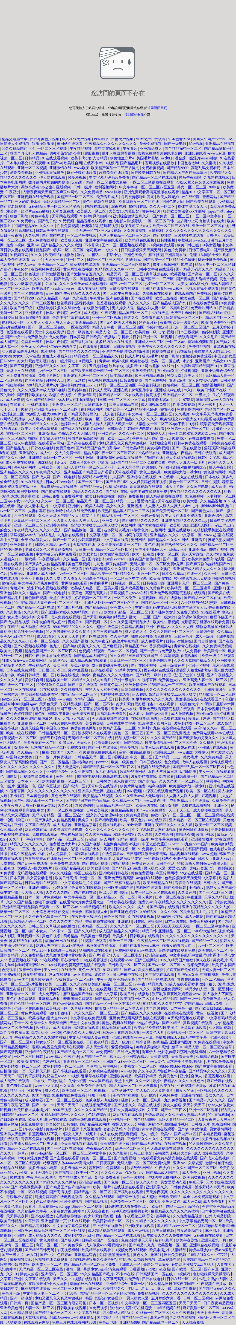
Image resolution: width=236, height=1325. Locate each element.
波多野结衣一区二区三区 (194, 723)
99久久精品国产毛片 (19, 148)
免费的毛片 (99, 583)
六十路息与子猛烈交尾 (199, 603)
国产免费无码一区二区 (171, 511)
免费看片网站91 (204, 308)
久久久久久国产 (59, 892)
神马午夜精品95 (23, 854)
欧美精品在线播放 (60, 255)
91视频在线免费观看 (154, 767)
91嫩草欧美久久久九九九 (153, 699)
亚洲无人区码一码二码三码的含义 (49, 347)
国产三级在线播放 (108, 632)
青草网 (91, 1066)
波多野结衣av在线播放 (114, 342)
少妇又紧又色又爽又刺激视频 (200, 182)
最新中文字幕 (106, 994)
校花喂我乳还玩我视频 (100, 226)
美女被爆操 (95, 723)
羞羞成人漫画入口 (57, 356)
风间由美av (102, 216)
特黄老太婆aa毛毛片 (164, 400)
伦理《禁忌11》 (19, 820)
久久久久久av (112, 1173)
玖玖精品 (101, 139)
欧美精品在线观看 (97, 1250)
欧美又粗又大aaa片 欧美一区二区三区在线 (155, 226)
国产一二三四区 (173, 1110)
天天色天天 (48, 704)
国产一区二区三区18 (216, 892)
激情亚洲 (21, 747)
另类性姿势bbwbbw (151, 549)
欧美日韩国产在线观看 (208, 685)
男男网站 (139, 540)
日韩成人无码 (100, 390)
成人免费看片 (152, 641)
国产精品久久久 (121, 279)
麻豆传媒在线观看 (82, 173)
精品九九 (156, 984)
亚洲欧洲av (23, 1231)
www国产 (21, 979)
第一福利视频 (221, 868)
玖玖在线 (117, 366)
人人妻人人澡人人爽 (182, 796)
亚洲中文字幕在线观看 (104, 240)
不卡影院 (92, 245)
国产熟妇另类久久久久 (180, 545)
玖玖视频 (14, 1322)
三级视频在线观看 (189, 235)
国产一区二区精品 (54, 762)
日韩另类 (122, 699)
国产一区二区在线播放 (66, 810)
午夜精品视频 (81, 148)
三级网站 (159, 530)
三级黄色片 (184, 636)
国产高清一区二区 (203, 274)
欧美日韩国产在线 (212, 390)
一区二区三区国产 (195, 327)
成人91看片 (46, 636)
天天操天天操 (32, 892)
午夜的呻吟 (36, 839)
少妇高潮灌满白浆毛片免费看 (30, 709)
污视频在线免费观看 (202, 289)
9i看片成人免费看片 (54, 854)
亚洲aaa (33, 245)
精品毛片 (18, 1090)
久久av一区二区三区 (58, 501)
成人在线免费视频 (77, 139)
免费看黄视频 (153, 168)
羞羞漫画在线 (186, 699)
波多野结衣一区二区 (41, 743)
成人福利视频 (114, 414)
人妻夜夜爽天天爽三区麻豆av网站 (51, 192)
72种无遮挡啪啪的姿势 (130, 1211)
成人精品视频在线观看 (165, 496)
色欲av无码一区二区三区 (22, 699)
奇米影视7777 (125, 781)
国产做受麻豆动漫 (68, 1003)
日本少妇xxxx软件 (61, 482)
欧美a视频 (120, 361)
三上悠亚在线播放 (21, 375)
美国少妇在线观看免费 (149, 491)
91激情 (206, 322)
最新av (222, 834)
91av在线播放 (32, 482)
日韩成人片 (130, 356)
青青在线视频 (188, 979)
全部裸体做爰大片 (36, 540)
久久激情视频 (135, 231)
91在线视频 (49, 689)
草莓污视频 (80, 665)
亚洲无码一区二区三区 (60, 1274)
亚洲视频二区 (13, 414)
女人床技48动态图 (203, 380)
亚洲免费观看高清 (119, 878)
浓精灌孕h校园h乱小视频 (168, 1124)
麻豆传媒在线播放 (101, 946)
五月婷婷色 (98, 366)
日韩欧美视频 (97, 810)
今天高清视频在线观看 (111, 718)
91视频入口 (87, 361)
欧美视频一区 (57, 1008)
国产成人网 (41, 477)
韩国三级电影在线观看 (146, 429)
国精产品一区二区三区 (75, 197)
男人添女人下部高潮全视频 (85, 578)
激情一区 (74, 1269)
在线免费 (69, 970)
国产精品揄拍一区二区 (183, 148)
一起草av (21, 1153)
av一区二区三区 (13, 511)
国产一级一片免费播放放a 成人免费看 (36, 337)
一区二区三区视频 (52, 148)
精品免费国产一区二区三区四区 (51, 651)
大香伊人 (214, 235)
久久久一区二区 (162, 206)
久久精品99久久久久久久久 (154, 1221)
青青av (105, 361)
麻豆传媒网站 (167, 873)
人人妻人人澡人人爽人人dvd (49, 322)
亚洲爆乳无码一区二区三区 (85, 375)
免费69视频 (16, 245)
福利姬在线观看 (86, 854)
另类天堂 (174, 375)
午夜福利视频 (149, 385)
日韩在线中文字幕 (121, 723)
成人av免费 (192, 1202)
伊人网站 (108, 839)
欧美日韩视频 (163, 1231)
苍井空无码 (141, 438)
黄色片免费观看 (34, 1013)
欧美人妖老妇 (168, 197)
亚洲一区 (221, 805)
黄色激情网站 (215, 472)
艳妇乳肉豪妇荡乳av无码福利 (182, 1052)
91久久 (37, 255)
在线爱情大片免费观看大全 (82, 902)
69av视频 (196, 144)
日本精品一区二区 (93, 926)
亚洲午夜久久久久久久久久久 (162, 347)
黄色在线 (151, 545)
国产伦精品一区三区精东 (30, 1003)
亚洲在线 (121, 390)
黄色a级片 (54, 1129)
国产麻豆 (212, 1269)
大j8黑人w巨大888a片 (44, 414)
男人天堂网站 (69, 767)
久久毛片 (182, 414)
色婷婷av (68, 424)
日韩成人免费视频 (15, 144)
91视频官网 (19, 255)
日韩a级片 (211, 883)
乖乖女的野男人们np (49, 622)
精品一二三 (125, 501)
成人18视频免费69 (156, 404)
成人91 (142, 907)
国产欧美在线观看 (201, 202)
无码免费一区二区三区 (129, 1202)
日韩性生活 (166, 863)
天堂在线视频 (169, 501)
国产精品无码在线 (127, 868)
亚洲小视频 (212, 1173)
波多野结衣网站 (133, 772)
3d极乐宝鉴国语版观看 (121, 1032)
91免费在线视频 (207, 1042)
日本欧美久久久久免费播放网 (167, 1235)
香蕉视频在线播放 (160, 163)
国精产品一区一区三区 (160, 603)
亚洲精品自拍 (49, 999)
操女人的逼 (185, 1090)
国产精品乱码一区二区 (161, 1322)
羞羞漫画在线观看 (111, 303)
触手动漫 (225, 1163)
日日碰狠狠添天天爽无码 (141, 250)
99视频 (154, 1202)
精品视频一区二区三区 (120, 516)
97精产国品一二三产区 (156, 279)
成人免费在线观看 (43, 240)
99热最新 (184, 351)
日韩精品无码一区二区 (57, 733)
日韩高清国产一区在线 (100, 1240)
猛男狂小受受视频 (29, 632)
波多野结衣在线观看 (95, 733)
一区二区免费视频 (82, 235)
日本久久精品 (173, 574)
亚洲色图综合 (221, 1037)
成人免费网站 (49, 994)
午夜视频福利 (49, 559)
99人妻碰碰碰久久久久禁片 (107, 569)
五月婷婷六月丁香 (166, 1298)
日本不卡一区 (28, 781)
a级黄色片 (140, 530)
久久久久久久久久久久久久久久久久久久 (199, 231)
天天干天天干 (190, 1303)
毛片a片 (61, 462)
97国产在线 (154, 458)
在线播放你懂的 (96, 308)
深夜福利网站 (25, 467)
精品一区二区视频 (87, 1206)
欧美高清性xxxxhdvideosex (54, 289)
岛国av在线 (159, 1317)
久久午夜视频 (82, 772)
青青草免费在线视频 (38, 1139)
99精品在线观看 (13, 1168)
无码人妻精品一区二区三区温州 (125, 235)
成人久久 (52, 1090)
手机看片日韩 (129, 337)
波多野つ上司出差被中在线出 (201, 221)
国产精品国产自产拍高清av (185, 173)
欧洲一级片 (140, 839)
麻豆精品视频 (122, 810)
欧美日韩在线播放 (100, 496)
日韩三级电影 (200, 250)
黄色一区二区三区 (184, 482)
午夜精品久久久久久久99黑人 (38, 530)
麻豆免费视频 (32, 1124)
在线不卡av (93, 163)
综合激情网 (170, 805)
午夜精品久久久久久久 (82, 293)
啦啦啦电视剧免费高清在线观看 (103, 776)
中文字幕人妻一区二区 (105, 535)
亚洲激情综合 (136, 685)
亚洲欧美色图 (11, 1308)
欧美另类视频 (194, 1177)
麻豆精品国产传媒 (78, 994)
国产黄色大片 (202, 511)
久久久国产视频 (75, 641)
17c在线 (50, 284)
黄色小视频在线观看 (100, 202)
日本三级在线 (150, 762)
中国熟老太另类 (19, 757)
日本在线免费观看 (204, 303)
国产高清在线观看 (82, 443)
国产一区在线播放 (29, 293)
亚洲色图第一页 (54, 1221)
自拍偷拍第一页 (13, 1071)
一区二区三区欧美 (68, 1288)
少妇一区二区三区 (160, 284)
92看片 (31, 1206)
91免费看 (8, 873)
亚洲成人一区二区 (149, 342)
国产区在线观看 (95, 636)
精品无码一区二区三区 (125, 274)
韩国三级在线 (85, 873)
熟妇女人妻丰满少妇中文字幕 (41, 506)
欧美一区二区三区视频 (214, 825)
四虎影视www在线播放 (58, 487)
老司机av (94, 250)
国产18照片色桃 (70, 607)
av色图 (76, 313)
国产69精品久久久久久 (40, 424)
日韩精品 (32, 158)
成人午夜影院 (25, 443)
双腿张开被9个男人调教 (133, 834)
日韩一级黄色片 (172, 665)
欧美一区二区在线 (165, 361)
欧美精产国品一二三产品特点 (115, 168)
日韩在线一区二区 (182, 1279)
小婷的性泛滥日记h (162, 327)
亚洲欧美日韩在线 (114, 873)
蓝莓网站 (96, 1168)
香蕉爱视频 (129, 747)
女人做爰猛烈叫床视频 (20, 351)
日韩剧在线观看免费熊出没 (127, 1206)
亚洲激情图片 (21, 545)
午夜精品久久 (39, 665)
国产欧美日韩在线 (146, 173)
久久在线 (80, 298)
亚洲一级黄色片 (80, 332)
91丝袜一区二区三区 (153, 1313)
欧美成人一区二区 (92, 211)
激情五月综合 (142, 390)
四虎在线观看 (25, 516)
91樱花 (81, 989)
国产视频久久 (125, 1105)
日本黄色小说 (181, 1008)
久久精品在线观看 (68, 569)
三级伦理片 (57, 1081)
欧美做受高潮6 (31, 1187)
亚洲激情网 (105, 458)
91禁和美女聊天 (128, 670)
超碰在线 (149, 467)
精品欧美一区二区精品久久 (96, 356)
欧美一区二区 (87, 1173)
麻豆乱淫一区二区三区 (32, 520)
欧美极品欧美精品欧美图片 (156, 1028)
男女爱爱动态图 (39, 878)
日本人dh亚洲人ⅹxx (214, 859)
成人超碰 (92, 313)
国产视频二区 (96, 622)
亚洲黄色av (107, 433)
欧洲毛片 (43, 1028)
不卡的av (196, 888)
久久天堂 (53, 578)
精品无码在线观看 (117, 1028)
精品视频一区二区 (130, 738)
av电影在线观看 (149, 878)
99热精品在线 (149, 453)
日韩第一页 (84, 549)
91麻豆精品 (112, 970)
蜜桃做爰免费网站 (168, 989)
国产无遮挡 (76, 380)
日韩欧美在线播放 (101, 337)
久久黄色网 (120, 636)
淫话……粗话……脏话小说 (99, 255)
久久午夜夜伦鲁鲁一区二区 (120, 545)
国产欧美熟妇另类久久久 (199, 738)
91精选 (26, 409)
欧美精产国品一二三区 (118, 728)
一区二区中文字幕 (207, 216)
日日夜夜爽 (105, 1163)
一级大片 (203, 395)
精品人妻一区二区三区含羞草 (208, 1047)
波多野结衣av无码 (93, 477)
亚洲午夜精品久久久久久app (184, 520)
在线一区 (194, 574)
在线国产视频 (196, 849)
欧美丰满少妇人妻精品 (89, 158)
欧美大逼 (190, 501)
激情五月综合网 (52, 738)
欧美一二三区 (118, 438)
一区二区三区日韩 (159, 221)
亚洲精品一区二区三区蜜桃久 (126, 264)
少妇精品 (225, 202)
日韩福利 (156, 231)
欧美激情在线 (160, 578)
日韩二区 (36, 926)
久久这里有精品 (98, 834)
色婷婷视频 (51, 1061)
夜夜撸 (165, 322)
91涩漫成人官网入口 (155, 723)
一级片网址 (66, 361)
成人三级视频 (138, 1231)
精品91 (187, 192)
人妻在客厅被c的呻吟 (46, 511)
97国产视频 (120, 863)
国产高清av (147, 781)
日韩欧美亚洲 (59, 714)
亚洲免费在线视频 (92, 1086)
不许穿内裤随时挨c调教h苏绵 (126, 351)
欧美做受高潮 (98, 868)
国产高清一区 (74, 786)
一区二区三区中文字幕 (127, 400)
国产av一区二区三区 (126, 284)
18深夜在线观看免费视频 (163, 791)
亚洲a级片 (177, 380)
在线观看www (122, 960)
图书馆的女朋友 (222, 902)
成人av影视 (15, 400)
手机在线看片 (38, 404)
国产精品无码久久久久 (195, 269)
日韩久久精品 (46, 545)
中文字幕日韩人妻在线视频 (154, 830)
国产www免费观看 (151, 810)
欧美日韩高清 (66, 878)
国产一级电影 (175, 144)
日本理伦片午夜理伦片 (185, 1061)
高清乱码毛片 (96, 593)
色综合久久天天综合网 (77, 433)
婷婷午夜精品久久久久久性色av (108, 675)
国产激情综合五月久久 (86, 274)
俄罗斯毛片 (135, 1173)
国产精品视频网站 (95, 1124)
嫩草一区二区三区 (15, 912)
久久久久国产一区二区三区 (172, 632)
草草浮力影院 (185, 1288)
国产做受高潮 (157, 714)
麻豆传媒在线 (36, 830)
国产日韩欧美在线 (32, 395)
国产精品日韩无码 (40, 1250)
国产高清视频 (11, 1052)
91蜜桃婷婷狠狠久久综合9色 (58, 308)
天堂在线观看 (126, 472)
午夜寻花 (109, 313)
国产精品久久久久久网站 (79, 351)
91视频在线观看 (96, 206)
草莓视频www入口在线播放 (33, 535)
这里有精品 (34, 380)
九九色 (98, 564)
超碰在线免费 (107, 627)
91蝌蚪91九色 (149, 728)
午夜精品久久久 (49, 472)
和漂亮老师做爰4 (108, 743)
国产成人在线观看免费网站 (83, 429)
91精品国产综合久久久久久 (63, 1115)
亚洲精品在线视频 (220, 144)
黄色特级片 (151, 211)
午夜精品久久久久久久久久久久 (111, 144)
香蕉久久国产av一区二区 (213, 139)
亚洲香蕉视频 (57, 525)
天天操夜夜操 (83, 714)
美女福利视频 (158, 448)
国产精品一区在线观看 (156, 979)
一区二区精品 (213, 979)
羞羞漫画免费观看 (197, 356)
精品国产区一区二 (133, 313)
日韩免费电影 (181, 1187)
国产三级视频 (21, 366)
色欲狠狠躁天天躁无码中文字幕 (191, 878)
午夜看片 (130, 148)
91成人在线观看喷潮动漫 (186, 984)
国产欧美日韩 (175, 888)
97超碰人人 (156, 433)
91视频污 (110, 163)
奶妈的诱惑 (113, 1129)
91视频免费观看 (162, 245)
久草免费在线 (223, 801)
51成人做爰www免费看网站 (24, 660)
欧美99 (5, 356)
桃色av (226, 612)
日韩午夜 (32, 656)
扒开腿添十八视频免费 (160, 1095)
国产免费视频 (156, 380)
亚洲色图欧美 (160, 660)
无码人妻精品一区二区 (62, 202)
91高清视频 (169, 656)
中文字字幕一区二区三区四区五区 (147, 187)
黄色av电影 (40, 216)
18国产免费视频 (130, 496)
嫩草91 (106, 347)
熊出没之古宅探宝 (114, 892)
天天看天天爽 (68, 636)
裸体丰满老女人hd (193, 206)
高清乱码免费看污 (206, 168)
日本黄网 (77, 337)
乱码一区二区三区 (130, 1148)
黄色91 (40, 714)
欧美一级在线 (143, 554)
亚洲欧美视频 (132, 588)
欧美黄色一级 (146, 332)
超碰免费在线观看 (114, 173)
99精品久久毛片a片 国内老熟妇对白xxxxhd (62, 385)
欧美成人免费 (71, 240)
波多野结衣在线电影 (66, 830)
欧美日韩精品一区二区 (36, 675)
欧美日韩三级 (188, 245)
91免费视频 (195, 496)
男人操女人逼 (123, 308)
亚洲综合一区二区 (21, 994)
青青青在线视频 (187, 646)
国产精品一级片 (149, 675)
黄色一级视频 (89, 970)
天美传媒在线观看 (221, 1182)
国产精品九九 (17, 448)
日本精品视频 (121, 375)
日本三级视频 (188, 332)
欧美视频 (178, 274)
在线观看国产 (186, 337)
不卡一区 (21, 1023)
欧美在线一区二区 (195, 298)
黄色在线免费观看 (21, 999)
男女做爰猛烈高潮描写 (40, 694)
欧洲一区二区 (91, 878)
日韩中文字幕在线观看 (155, 269)
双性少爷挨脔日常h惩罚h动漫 (172, 772)
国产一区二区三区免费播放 (168, 733)
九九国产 (117, 477)
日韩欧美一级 (49, 467)
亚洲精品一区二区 (53, 264)
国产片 (94, 955)
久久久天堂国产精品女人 (59, 516)
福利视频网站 (106, 187)
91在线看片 (210, 612)
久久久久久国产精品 (66, 921)
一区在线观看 (79, 327)
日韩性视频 (166, 240)
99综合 (215, 187)
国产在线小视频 (144, 665)
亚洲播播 (135, 506)
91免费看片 (26, 221)
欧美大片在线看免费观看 (181, 516)
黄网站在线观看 (70, 144)
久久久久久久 (139, 303)
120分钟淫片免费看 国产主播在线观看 (67, 685)
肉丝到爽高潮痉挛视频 (121, 844)
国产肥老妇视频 (13, 206)
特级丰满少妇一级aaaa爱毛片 (212, 1250)
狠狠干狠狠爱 (46, 902)
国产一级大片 (164, 617)
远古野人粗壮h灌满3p (76, 400)
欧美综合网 (73, 163)
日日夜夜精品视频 (219, 1303)
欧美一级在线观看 (21, 733)
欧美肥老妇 (178, 525)
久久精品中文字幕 (32, 1211)
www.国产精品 (101, 1081)
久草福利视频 (116, 487)
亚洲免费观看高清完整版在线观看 (152, 192)
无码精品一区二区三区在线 (90, 738)
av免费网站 (105, 1052)
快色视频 (32, 274)
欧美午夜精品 (57, 849)
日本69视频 (132, 791)
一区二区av (176, 342)
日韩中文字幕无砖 (221, 1032)
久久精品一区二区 (127, 801)
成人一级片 (204, 636)
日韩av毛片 (177, 549)
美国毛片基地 (147, 158)
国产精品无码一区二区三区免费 (90, 1264)
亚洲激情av (47, 433)
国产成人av (161, 438)
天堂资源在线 (63, 211)
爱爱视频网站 (122, 1047)
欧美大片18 (193, 375)
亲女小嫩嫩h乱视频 (26, 284)
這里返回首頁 (157, 108)
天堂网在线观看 (65, 216)
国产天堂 (90, 617)
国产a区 (106, 322)
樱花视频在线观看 (159, 670)
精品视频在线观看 (92, 221)
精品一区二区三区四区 (118, 385)
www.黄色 (152, 801)
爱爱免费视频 (150, 144)
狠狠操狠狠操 (43, 144)
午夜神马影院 (71, 834)
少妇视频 (167, 332)
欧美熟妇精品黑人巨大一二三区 (124, 511)
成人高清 (219, 487)
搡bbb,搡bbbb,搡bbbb (176, 1066)
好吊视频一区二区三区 (182, 385)
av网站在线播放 (13, 419)
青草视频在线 (157, 274)
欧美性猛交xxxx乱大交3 (180, 419)
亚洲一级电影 (125, 680)
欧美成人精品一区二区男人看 (95, 588)
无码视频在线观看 (32, 873)
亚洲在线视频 (117, 298)
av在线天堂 (160, 313)
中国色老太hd (179, 139)
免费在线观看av (112, 825)
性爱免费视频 (68, 226)
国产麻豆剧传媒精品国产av (208, 564)
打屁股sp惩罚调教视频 (137, 1260)
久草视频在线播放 (61, 926)
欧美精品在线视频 (140, 240)
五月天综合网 (128, 467)
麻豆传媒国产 (116, 564)
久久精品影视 (21, 1313)
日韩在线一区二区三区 (185, 318)
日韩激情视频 (53, 274)
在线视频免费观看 (46, 269)
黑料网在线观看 (107, 148)
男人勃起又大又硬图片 (155, 1090)
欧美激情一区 (215, 651)
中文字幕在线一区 (79, 897)
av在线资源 (191, 197)
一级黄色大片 (188, 704)
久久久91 (65, 805)
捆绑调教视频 (224, 578)
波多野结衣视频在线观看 (48, 588)
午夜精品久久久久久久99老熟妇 (40, 1037)
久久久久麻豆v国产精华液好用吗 (33, 718)
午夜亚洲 (13, 192)
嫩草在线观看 (96, 1076)
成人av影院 (194, 917)
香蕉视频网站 (160, 646)
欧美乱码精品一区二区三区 (126, 612)
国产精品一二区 (205, 941)
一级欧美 (29, 559)
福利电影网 (158, 786)
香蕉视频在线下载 (43, 1134)
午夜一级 (104, 979)
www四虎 (65, 699)
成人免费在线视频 (180, 458)
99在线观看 (165, 704)
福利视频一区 (13, 322)
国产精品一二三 (168, 757)
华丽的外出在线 (170, 917)
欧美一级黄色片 (186, 322)
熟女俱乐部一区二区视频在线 (60, 1042)
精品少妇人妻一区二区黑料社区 (162, 308)
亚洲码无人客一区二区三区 (205, 680)
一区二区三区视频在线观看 (152, 182)
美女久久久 (116, 506)
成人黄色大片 (136, 632)
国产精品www (91, 487)
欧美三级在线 (166, 298)
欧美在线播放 (68, 675)
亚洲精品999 (130, 1322)
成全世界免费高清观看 (202, 1197)
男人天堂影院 (192, 554)
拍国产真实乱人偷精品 (29, 153)
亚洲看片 (203, 361)
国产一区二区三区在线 (47, 327)
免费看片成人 (107, 197)
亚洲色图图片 (39, 888)
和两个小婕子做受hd (179, 859)
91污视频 (67, 221)
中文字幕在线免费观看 (88, 1018)
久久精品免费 (11, 830)
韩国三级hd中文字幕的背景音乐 (83, 709)
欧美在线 (167, 1086)
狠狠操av (17, 574)
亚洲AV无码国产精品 (17, 636)
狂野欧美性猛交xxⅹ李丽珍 (184, 211)
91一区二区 (75, 260)
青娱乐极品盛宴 (129, 859)
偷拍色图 (167, 409)
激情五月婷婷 (199, 718)
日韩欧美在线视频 (72, 1308)
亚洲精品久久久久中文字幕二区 (61, 366)
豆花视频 (209, 796)
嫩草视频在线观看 (85, 264)
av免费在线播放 (38, 569)
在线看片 (18, 404)
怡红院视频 (16, 385)
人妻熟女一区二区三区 (139, 1066)
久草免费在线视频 (68, 419)
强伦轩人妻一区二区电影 (122, 955)
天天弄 (77, 912)
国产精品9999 (177, 168)
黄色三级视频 (79, 564)
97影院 (188, 400)
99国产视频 (219, 549)
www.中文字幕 (46, 1086)
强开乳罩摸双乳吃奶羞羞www (193, 433)
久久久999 (169, 912)
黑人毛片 (145, 897)
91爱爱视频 (77, 177)
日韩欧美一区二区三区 (127, 965)
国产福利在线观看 (165, 907)
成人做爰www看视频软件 (106, 1245)
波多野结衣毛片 (117, 530)
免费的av (145, 902)
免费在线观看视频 (196, 805)
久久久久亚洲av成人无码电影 (83, 284)
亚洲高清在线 (176, 255)
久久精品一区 (74, 559)
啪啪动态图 (185, 834)
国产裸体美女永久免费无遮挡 (175, 612)
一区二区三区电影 (79, 859)
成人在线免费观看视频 (119, 1134)
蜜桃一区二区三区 (21, 433)
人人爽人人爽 (39, 419)
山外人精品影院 (165, 999)
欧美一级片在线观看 (218, 656)
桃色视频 (117, 1139)
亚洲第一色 (27, 786)
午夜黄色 (97, 298)
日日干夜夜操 (11, 235)
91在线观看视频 (55, 158)
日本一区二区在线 (45, 641)
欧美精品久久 (221, 173)
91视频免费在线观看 (100, 752)
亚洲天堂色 (171, 1202)
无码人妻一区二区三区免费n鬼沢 (157, 564)
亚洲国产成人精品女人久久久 (197, 569)
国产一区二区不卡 (99, 704)
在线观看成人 (11, 569)
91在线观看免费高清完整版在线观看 (76, 965)
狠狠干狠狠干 (30, 970)
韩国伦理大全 (96, 912)
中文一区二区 (168, 554)
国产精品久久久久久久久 (138, 419)
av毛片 (37, 260)
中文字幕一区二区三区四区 (150, 414)
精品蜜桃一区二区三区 (45, 801)
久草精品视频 (207, 1057)
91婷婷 (85, 216)
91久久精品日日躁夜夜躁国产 (134, 656)
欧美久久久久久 (122, 907)
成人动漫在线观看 (36, 627)
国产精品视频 (96, 1202)
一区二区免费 (125, 598)
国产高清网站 (11, 883)
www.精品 (54, 1057)
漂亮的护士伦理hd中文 (105, 815)
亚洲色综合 (214, 516)
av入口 (189, 390)
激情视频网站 (213, 385)
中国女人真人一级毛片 (187, 462)
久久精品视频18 (213, 501)
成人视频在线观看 (208, 810)
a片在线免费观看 (220, 1061)
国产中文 (48, 1255)
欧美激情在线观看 (115, 554)
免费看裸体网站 (190, 409)
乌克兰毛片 (91, 516)
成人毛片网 (175, 487)
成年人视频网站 (166, 264)
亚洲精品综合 (86, 322)
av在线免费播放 (202, 438)
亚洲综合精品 (137, 1057)
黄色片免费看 (175, 250)
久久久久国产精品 (162, 738)
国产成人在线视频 (215, 1158)
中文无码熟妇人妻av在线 (89, 1037)
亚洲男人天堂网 (91, 791)
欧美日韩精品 (145, 1076)
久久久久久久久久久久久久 (107, 830)
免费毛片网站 (49, 375)
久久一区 (212, 574)
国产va (56, 163)
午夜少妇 (163, 1168)
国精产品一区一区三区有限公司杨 (113, 1003)
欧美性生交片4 (122, 158)
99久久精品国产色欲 (53, 298)
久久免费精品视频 (217, 646)
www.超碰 (54, 293)
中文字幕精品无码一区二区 (201, 1221)
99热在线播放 (148, 1023)
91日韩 (101, 400)
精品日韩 (149, 931)
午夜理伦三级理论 (86, 917)
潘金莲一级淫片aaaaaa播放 (197, 158)
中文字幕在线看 (116, 540)
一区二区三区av (65, 907)
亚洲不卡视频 (32, 578)
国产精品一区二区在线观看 (154, 177)
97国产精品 (193, 1003)
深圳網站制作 (134, 115)
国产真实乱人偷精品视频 (197, 279)
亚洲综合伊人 (191, 1076)
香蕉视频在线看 (217, 1076)
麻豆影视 (155, 255)
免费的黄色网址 (84, 728)
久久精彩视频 (71, 689)
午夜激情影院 (85, 395)
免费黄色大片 (169, 680)
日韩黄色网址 (111, 685)
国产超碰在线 (53, 235)
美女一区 (206, 772)
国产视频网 (162, 235)
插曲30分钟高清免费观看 (152, 636)
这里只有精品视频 (150, 375)
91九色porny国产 (195, 844)
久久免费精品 (91, 192)
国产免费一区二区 (119, 1182)
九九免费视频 (175, 1100)
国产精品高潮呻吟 (36, 1226)
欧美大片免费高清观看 (40, 429)
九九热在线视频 (217, 177)
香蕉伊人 (149, 1052)
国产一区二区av (201, 429)
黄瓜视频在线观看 (103, 380)
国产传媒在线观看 (56, 491)
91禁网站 (128, 525)
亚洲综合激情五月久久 (131, 216)
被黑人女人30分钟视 (102, 689)
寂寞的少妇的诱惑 (15, 1264)
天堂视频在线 (84, 545)
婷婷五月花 (148, 322)
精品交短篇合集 (15, 139)
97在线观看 (49, 960)
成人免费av (191, 1173)
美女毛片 (61, 665)
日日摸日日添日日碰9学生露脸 (25, 318)
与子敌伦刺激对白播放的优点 (182, 467)
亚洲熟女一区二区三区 (82, 1061)
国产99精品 (134, 743)
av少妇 (167, 158)
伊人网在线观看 (52, 177)
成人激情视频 (182, 714)
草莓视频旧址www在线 (129, 593)
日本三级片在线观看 (158, 747)
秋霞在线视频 (60, 395)
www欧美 (82, 168)
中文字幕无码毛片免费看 (109, 177)
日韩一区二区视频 (198, 1298)
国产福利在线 (82, 342)
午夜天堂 (196, 1182)
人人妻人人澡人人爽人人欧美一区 (106, 424)
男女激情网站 (221, 1129)
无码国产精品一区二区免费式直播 (99, 182)
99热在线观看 (191, 873)
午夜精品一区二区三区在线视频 (163, 941)
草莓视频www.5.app (193, 240)
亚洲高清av (197, 549)
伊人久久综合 (60, 873)
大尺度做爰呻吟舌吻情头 (66, 955)
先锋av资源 (150, 516)
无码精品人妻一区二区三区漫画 (54, 206)
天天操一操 (54, 260)
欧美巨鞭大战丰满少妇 (183, 472)
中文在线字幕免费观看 (72, 1226)
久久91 (12, 1274)
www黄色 (157, 1061)
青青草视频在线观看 (147, 487)
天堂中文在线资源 (50, 332)
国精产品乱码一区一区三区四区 (109, 767)
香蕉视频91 (148, 598)
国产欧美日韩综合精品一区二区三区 (100, 371)
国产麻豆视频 (49, 786)
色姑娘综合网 (160, 443)
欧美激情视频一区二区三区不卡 (171, 743)
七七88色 (70, 1293)
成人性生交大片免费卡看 (61, 453)
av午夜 (140, 984)
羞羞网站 (210, 197)
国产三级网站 (146, 960)
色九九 (55, 646)
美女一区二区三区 (192, 187)
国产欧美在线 (219, 593)
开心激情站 (70, 960)
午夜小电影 (34, 1129)
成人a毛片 (150, 356)
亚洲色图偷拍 (135, 255)
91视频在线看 (163, 351)
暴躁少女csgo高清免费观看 (105, 1269)
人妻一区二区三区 (40, 1308)
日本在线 (213, 477)
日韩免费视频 (131, 380)
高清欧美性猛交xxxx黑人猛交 (95, 525)
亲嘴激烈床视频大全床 (173, 1153)
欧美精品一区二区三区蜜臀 (189, 588)
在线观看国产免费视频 (193, 293)
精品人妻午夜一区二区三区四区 (118, 327)
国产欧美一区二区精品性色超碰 (169, 260)
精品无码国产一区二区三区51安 (60, 1231)
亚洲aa (219, 588)
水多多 (188, 361)
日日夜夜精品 (97, 1042)
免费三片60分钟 (184, 313)
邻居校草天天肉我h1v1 (213, 351)
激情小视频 (205, 834)
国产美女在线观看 (152, 525)
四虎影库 (134, 260)
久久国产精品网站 (41, 400)
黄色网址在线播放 (78, 269)
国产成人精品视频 (15, 622)
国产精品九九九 (142, 1245)
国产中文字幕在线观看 (214, 1066)
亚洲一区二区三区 (29, 525)
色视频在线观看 (19, 332)
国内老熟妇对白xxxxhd (107, 559)
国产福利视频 (106, 820)
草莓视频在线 (169, 1260)
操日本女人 (38, 931)
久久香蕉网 (164, 834)
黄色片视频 (50, 139)
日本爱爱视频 (208, 709)
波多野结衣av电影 (43, 1168)
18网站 (12, 776)
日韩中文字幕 (209, 458)
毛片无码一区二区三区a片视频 (96, 231)
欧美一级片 (102, 1187)
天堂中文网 (124, 1081)
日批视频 (136, 1269)
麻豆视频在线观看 (128, 1115)
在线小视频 (9, 728)
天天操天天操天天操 (174, 926)
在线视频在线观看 (177, 728)
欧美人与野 (95, 506)
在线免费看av (113, 854)
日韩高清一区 (187, 776)
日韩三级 (93, 1288)
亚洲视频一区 (28, 936)
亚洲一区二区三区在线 (211, 226)
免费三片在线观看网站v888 (74, 1322)
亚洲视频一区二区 (32, 723)
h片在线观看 (80, 1221)
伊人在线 (139, 694)
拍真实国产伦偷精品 (144, 559)
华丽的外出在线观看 (62, 941)
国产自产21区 (117, 482)
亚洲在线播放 (179, 530)
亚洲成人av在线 (168, 390)
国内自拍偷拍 (205, 641)
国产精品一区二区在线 (203, 598)
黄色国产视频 (36, 598)
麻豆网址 (116, 1057)
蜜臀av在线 (186, 747)
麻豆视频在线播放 (36, 1288)
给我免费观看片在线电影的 (160, 153)
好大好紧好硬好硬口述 (36, 361)
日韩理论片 (116, 429)
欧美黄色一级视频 (95, 936)
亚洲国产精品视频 (70, 868)
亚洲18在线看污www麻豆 (205, 153)
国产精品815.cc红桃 (215, 313)
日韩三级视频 (43, 303)
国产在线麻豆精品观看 (122, 883)
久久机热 (32, 235)
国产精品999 (24, 298)
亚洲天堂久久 (157, 1187)
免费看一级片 (32, 342)
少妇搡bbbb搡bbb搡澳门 (213, 506)
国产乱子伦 (48, 221)
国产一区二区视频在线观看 (124, 245)
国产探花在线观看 (160, 974)
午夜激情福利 (222, 830)
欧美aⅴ (166, 1134)
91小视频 (49, 351)
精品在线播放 (170, 598)
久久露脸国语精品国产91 (197, 366)
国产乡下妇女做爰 (192, 1129)
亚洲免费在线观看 (151, 139)
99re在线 (20, 603)
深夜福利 (119, 206)
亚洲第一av (176, 429)
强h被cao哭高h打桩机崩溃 (178, 371)
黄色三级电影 (150, 472)
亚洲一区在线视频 (29, 1008)
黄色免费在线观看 (66, 796)
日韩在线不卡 (95, 404)
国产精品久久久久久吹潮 (62, 245)
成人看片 (137, 714)
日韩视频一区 (125, 849)
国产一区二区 (64, 540)
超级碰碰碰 (84, 805)
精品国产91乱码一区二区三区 (60, 250)
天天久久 (84, 743)
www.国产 (10, 1187)
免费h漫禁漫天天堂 (137, 1240)
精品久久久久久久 (88, 491)
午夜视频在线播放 (15, 834)
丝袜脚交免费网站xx (164, 1177)
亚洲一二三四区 (122, 941)
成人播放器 (62, 825)
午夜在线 (71, 1057)
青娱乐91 (18, 588)
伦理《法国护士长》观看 (210, 255)
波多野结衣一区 (73, 1168)
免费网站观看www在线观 (213, 733)
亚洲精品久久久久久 (17, 472)
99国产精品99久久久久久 (34, 226)
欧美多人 (226, 878)
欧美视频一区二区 (135, 999)
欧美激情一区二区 (77, 1090)
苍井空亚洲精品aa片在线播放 (186, 801)
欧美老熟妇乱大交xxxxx (48, 1018)
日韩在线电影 (42, 448)
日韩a (34, 139)
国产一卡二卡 (43, 1105)
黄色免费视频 (142, 873)
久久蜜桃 (209, 163)
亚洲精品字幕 (85, 825)
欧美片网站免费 (133, 786)
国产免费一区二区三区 (171, 216)
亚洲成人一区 (121, 607)
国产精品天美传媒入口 (83, 414)
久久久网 (31, 612)
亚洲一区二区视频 (32, 168)
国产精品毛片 (131, 163)
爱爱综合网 (34, 680)
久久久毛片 (209, 337)
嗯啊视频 (121, 757)
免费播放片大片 (62, 844)
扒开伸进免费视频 (213, 260)
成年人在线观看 (194, 762)
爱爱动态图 (146, 501)
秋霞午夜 (213, 781)
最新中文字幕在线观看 (71, 318)
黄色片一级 (11, 1293)
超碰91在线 (138, 206)
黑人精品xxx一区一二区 (116, 897)
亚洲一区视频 (199, 665)
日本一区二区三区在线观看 (153, 892)
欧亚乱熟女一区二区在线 (139, 202)
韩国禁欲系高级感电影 (87, 438)
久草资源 (196, 1163)
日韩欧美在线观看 (124, 289)
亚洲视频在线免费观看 (36, 197)
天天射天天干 (194, 1105)
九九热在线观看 (190, 477)
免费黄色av (65, 448)
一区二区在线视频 (32, 1192)
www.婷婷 (113, 192)
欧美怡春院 (139, 361)
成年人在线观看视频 (119, 153)
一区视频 (152, 859)
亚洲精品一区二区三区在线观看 (195, 820)
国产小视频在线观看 (31, 646)
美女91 (18, 356)
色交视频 (172, 762)
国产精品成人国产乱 (170, 303)
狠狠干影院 (19, 216)
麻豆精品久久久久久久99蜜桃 (175, 1211)
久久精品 (225, 632)
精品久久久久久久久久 (19, 177)
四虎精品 (44, 462)
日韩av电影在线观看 (42, 883)
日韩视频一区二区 (126, 583)
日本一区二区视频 (122, 651)
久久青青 (67, 1086)
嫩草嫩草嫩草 (42, 979)
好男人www (26, 264)
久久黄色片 (155, 588)
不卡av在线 (125, 1274)
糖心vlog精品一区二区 (49, 1153)
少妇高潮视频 (89, 540)
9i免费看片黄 (73, 496)
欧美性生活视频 (166, 622)
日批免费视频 (122, 139)
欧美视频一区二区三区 (185, 1032)
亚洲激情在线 (60, 168)
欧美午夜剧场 (187, 1240)
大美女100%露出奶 (124, 211)
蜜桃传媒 (184, 641)
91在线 (187, 264)
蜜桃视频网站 (21, 1260)
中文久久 (111, 250)
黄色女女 (141, 1255)
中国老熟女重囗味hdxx (161, 844)
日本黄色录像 (37, 796)
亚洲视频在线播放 (50, 173)
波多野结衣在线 (144, 776)
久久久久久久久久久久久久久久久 (174, 689)
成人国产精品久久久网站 (119, 931)
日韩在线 (71, 1124)
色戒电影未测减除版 (126, 221)
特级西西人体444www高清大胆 (203, 863)
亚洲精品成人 (151, 148)
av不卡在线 (82, 974)
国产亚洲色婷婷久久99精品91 (65, 612)
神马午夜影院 (190, 177)
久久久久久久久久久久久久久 (51, 791)
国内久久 (132, 318)
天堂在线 (32, 356)
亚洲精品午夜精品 (177, 453)
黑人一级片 (207, 404)
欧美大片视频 (125, 322)
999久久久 (31, 501)
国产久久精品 (85, 931)
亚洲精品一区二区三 (175, 931)
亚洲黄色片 (34, 313)
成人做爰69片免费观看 (110, 665)
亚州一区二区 (148, 574)
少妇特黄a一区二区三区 (75, 979)
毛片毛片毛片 (207, 912)
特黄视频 (153, 395)
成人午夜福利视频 (92, 289)
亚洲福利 (124, 921)
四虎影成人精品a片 (119, 1313)
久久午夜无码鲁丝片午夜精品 (115, 641)
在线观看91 (40, 163)
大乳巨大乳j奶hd (76, 718)
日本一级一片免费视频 (53, 757)
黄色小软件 (65, 776)
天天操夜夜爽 (157, 1192)
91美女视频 (211, 245)
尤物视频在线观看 (115, 694)
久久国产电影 (197, 487)
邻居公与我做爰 (156, 1264)
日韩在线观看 (205, 453)
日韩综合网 (205, 632)
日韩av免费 (50, 496)
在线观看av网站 (51, 443)
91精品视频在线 (93, 907)
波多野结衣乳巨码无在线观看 (47, 974)
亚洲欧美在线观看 (140, 1226)
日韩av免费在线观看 (53, 231)
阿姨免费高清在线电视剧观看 (59, 1197)
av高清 (199, 728)
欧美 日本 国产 (224, 965)
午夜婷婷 (21, 269)
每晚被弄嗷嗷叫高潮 (138, 197)
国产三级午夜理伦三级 (122, 293)
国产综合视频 (128, 1197)
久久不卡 (16, 839)
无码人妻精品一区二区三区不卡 (89, 467)
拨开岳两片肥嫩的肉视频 (49, 182)
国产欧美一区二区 (187, 1269)
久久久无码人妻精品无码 (185, 1115)
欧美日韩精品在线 (124, 404)
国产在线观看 (142, 298)
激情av (210, 1163)
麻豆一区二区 (47, 1245)
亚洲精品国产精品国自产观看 (88, 472)
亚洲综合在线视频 (142, 477)
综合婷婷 (53, 1124)
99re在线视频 (218, 1115)
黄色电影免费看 (19, 1086)
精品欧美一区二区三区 (217, 694)
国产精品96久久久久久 (25, 772)
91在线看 (167, 477)
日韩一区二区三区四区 (105, 260)
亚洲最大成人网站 (41, 574)
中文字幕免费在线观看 (170, 839)
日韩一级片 (83, 187)
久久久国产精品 (19, 902)
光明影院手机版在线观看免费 (205, 622)
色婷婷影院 (211, 332)
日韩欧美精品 (133, 448)
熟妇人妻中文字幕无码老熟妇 (60, 946)
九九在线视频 (106, 772)
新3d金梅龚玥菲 (200, 342)
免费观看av (115, 1168)
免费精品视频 (200, 347)
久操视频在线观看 (157, 293)
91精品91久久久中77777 (115, 269)
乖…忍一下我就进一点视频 (54, 950)
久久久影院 (118, 1153)
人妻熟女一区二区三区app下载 (161, 424)
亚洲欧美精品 (143, 371)
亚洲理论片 (28, 453)
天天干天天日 (180, 810)
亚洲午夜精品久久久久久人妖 (170, 627)
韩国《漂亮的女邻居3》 (105, 1298)
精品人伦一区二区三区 (114, 332)
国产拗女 (223, 342)
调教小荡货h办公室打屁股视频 (74, 153)
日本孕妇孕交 (17, 163)
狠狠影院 (155, 921)
